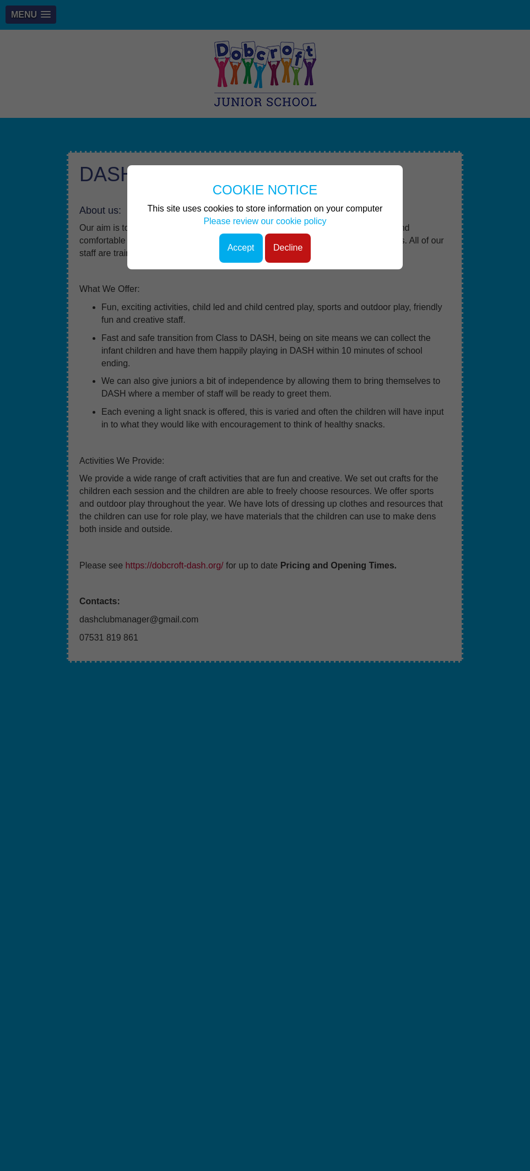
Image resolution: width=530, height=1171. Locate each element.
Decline (287, 247)
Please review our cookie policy (264, 221)
